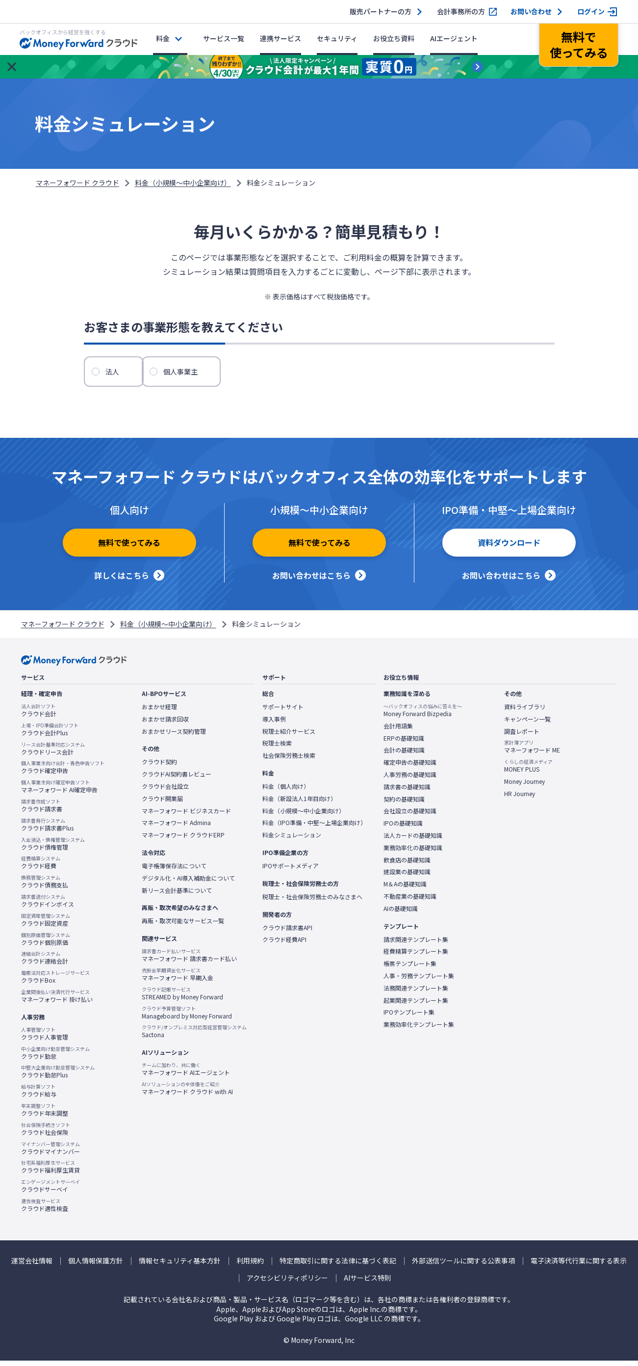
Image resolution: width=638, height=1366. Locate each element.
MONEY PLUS (528, 771)
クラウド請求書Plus (47, 829)
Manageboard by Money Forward (187, 1017)
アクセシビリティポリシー (287, 1283)
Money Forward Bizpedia (422, 715)
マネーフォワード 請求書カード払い (189, 960)
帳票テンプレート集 (409, 969)
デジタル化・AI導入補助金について (188, 883)
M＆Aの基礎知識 (405, 889)
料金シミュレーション (291, 840)
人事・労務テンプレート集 (418, 981)
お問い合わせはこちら (311, 580)
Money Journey (524, 787)
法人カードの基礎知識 (412, 841)
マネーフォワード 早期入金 (177, 979)
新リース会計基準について (177, 895)
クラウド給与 (38, 1096)
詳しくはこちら (121, 580)
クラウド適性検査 (44, 1210)
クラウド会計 (38, 715)
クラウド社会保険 (45, 1133)
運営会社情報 (31, 1265)
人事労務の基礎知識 (409, 780)
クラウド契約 (159, 767)
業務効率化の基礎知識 (412, 853)
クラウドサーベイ (50, 1191)
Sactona (194, 1036)
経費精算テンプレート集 (415, 957)
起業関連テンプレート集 (415, 1005)
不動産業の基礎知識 (409, 902)
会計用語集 (398, 731)
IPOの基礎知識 (403, 828)
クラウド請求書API (287, 933)
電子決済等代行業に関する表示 (579, 1265)
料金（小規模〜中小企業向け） (183, 182)
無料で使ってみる (129, 551)
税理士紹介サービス (288, 736)
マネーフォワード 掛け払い (57, 1001)
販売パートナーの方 (380, 11)
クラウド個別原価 (45, 944)
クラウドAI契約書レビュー (176, 779)
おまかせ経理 (159, 712)
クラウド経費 (40, 867)
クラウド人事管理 (44, 1038)
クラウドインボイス (47, 906)
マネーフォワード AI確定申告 (59, 791)
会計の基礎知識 (404, 755)
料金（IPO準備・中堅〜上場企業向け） (314, 828)
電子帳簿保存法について (174, 871)
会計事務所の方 (461, 11)
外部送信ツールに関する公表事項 (463, 1265)
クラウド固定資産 (45, 924)
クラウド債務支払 (44, 887)
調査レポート (521, 736)
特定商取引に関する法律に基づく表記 (338, 1265)
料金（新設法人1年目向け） (299, 803)
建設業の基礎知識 (407, 877)
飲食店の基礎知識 (407, 865)
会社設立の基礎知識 (409, 816)
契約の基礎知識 (404, 804)
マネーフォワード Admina (176, 828)
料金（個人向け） (285, 792)
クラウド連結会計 (44, 963)
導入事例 (274, 724)
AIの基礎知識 (400, 913)
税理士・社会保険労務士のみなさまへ (312, 902)
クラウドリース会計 (53, 753)
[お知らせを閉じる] (12, 67)
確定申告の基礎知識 (409, 768)
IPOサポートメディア (290, 871)
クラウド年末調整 (44, 1114)
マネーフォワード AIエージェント (186, 1074)
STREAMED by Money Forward (182, 998)
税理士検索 (277, 748)
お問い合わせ (531, 11)
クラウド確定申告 (62, 772)
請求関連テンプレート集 (415, 944)
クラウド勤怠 (55, 1057)
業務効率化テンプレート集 (418, 1030)
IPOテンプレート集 (408, 1017)
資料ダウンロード (509, 551)
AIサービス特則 (367, 1283)
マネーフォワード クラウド (77, 182)
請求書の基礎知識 (407, 792)
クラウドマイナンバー (50, 1153)
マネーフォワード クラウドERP (183, 840)
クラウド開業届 (162, 803)
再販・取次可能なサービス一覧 (183, 926)
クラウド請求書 (41, 811)
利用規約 (250, 1265)
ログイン (591, 11)
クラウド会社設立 (165, 792)
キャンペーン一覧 (527, 724)
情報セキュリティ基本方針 (180, 1265)
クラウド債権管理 (53, 848)
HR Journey (519, 799)
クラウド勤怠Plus (58, 1077)
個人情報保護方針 (95, 1265)
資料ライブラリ (524, 712)
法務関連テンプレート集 (415, 993)
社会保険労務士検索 (288, 761)
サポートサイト (283, 712)
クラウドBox (55, 982)
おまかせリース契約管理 (174, 736)
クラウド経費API (284, 945)
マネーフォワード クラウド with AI (187, 1093)
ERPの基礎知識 (403, 743)
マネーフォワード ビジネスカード (186, 816)
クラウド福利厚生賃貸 (50, 1172)
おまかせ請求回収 (165, 724)
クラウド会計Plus (49, 734)
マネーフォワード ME (532, 752)
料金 (163, 38)
